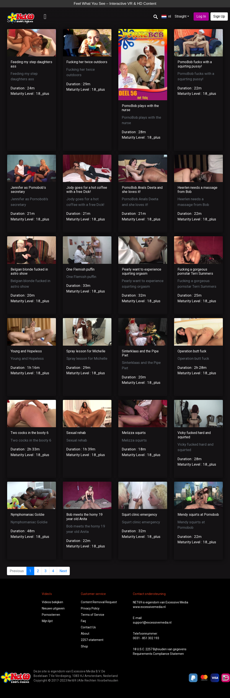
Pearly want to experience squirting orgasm (141, 271)
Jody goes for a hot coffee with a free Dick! (86, 190)
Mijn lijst (47, 621)
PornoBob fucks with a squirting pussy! (195, 64)
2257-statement (92, 640)
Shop (84, 646)
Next (63, 571)
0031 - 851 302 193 (146, 638)
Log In (201, 16)
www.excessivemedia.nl (149, 607)
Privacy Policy (90, 608)
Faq (83, 621)
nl (166, 16)
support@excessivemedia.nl (152, 622)
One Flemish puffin (80, 269)
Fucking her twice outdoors (86, 62)
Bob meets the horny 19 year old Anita (84, 516)
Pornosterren (51, 614)
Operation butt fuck (192, 351)
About (85, 633)
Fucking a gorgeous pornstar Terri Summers (195, 271)
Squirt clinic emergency (139, 514)
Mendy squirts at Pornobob (198, 514)
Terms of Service (92, 614)
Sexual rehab (76, 433)
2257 (148, 649)
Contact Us (88, 627)
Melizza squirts (134, 433)
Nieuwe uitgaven (53, 608)
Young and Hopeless (26, 351)
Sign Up (219, 16)
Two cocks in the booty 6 (30, 433)
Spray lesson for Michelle (85, 351)
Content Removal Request (99, 602)
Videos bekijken (52, 602)
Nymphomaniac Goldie (27, 514)
